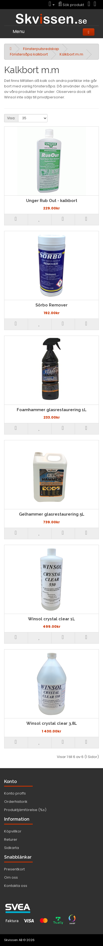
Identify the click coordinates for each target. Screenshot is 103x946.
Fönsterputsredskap (41, 48)
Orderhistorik (15, 801)
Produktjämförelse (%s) (25, 809)
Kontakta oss (15, 885)
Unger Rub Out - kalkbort (51, 200)
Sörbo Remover (51, 305)
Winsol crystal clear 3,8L (51, 723)
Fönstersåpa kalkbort (29, 54)
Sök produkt (71, 4)
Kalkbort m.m (71, 54)
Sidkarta (11, 847)
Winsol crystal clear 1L (51, 618)
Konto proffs (15, 793)
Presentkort (14, 869)
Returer (10, 839)
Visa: (11, 118)
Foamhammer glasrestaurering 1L (52, 409)
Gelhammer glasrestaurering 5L (51, 514)
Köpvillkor (12, 831)
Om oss (11, 877)
